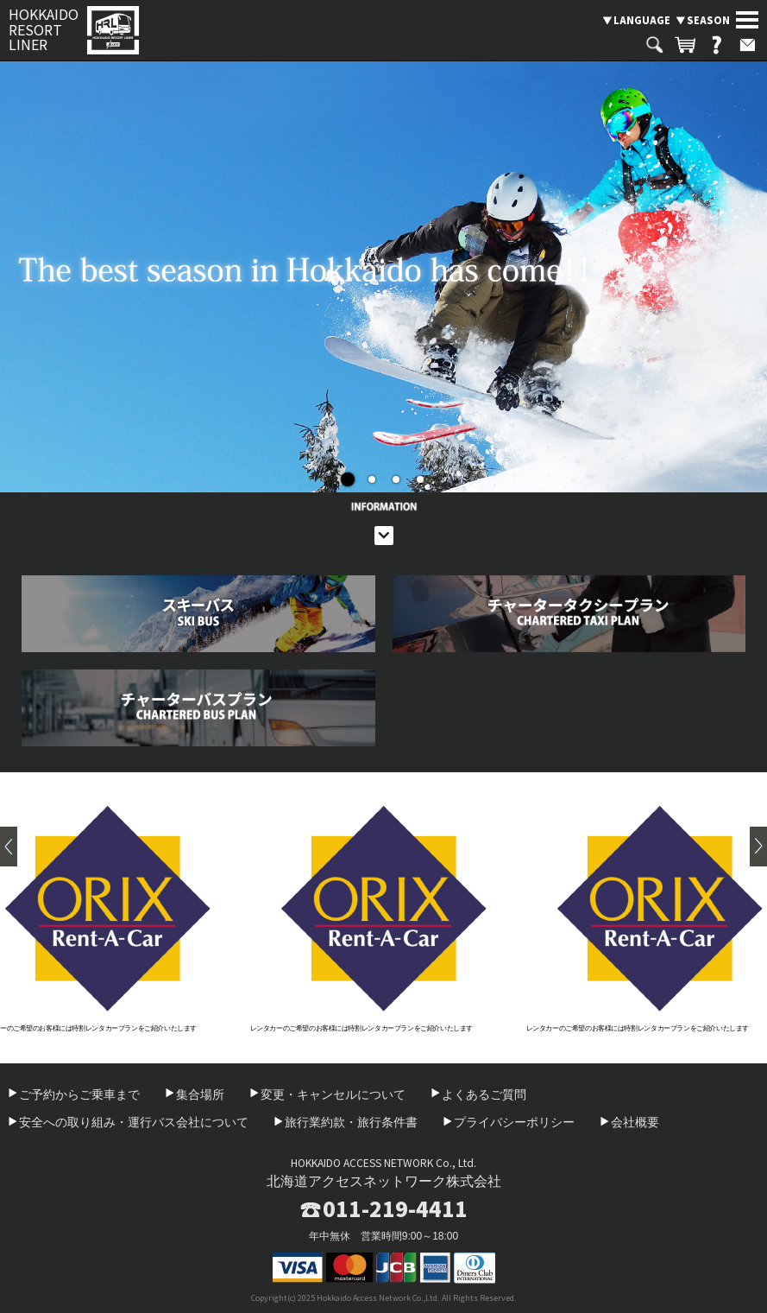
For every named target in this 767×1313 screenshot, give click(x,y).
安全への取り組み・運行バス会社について (133, 1122)
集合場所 (200, 1094)
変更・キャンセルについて (333, 1094)
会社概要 (635, 1122)
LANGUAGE (641, 20)
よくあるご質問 (484, 1094)
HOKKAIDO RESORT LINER (44, 30)
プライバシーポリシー (514, 1122)
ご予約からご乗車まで (79, 1094)
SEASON (708, 20)
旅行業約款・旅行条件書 (351, 1122)
